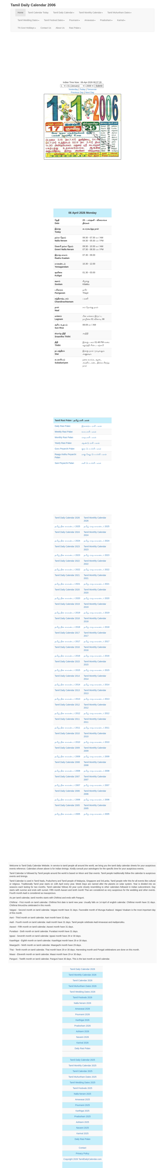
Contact (82, 1148)
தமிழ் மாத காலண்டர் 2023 (96, 555)
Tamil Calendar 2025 (82, 1071)
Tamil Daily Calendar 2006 (67, 791)
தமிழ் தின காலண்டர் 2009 (67, 756)
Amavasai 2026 (82, 1009)
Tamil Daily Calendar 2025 (82, 1060)
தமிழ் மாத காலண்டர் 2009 (96, 756)
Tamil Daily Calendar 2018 (67, 618)
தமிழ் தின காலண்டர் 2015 (67, 670)
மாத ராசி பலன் (89, 437)
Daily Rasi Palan (62, 426)
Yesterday (73, 89)
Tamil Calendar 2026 (82, 980)
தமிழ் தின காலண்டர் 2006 (67, 799)
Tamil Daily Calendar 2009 (67, 748)
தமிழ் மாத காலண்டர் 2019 (96, 612)
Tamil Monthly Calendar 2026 (82, 975)
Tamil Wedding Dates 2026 (82, 992)
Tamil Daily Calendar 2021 (67, 575)
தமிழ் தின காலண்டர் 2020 (67, 598)
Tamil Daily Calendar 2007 (67, 776)
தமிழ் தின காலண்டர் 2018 (67, 627)
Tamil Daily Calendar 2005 (67, 805)
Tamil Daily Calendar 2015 (67, 661)
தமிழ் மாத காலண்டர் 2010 (96, 742)
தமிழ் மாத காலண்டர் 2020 (96, 598)
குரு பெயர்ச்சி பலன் (91, 448)
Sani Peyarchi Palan (64, 463)
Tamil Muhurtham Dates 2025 (83, 1077)
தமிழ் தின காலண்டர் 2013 (67, 699)
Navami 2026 (82, 1037)
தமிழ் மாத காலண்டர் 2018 (96, 627)
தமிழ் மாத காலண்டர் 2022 (96, 569)
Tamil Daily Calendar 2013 (67, 690)
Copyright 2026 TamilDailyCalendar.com (83, 1159)
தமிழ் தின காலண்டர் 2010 (67, 742)
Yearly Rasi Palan (63, 443)
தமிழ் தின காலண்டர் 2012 (67, 713)
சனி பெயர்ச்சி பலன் (91, 463)
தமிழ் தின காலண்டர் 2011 (67, 728)
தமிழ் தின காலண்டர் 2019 (67, 612)
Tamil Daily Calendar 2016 (67, 647)
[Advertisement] (82, 56)
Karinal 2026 (83, 1042)
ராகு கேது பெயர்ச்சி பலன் (94, 454)
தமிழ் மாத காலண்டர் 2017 (96, 641)
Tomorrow (91, 89)
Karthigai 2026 (82, 1020)
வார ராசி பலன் (89, 431)
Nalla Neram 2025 (82, 1094)
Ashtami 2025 (82, 1122)
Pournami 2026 (82, 1014)
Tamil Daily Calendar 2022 (67, 561)
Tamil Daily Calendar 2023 (67, 546)
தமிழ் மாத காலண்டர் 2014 (96, 684)
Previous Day (77, 92)
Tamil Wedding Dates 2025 (82, 1082)
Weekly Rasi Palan (64, 431)
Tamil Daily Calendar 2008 (67, 762)
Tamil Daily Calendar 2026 (67, 517)
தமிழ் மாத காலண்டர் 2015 (96, 670)
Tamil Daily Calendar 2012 (67, 704)
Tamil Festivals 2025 (82, 1088)
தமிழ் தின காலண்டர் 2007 (67, 785)
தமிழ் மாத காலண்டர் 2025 (96, 526)
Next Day (89, 92)
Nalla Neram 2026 (82, 1003)
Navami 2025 (82, 1128)
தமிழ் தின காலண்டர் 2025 (67, 526)
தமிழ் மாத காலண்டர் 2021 (96, 584)
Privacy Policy (82, 1153)
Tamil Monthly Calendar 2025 (82, 1065)
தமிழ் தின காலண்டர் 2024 (67, 541)
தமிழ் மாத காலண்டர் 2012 (96, 713)
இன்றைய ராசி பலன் (92, 426)
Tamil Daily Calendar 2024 (67, 532)
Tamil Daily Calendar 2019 (67, 604)
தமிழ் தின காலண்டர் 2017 (67, 641)
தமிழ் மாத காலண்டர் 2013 (96, 699)
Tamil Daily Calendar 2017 (67, 633)
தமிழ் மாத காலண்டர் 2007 (96, 785)
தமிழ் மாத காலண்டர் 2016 (96, 656)
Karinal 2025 (83, 1133)
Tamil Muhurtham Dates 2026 (83, 986)
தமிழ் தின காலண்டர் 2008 (67, 771)
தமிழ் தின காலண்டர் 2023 (67, 555)
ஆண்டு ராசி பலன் (91, 443)
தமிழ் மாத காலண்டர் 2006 (96, 799)
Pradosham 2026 (82, 1026)
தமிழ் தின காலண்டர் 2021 (67, 584)
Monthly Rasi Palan (64, 437)
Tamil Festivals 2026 (82, 997)
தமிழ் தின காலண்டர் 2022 (67, 569)
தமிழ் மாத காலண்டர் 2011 (96, 728)
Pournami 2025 (82, 1105)
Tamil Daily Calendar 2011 (67, 719)
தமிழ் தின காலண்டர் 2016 (67, 656)
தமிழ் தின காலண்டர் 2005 (67, 814)
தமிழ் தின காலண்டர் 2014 (67, 684)
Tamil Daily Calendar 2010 (67, 733)
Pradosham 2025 (82, 1116)
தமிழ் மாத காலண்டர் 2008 (96, 771)
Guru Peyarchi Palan (64, 448)
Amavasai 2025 (82, 1099)
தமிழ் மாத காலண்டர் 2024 (96, 541)
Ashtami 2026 (82, 1031)
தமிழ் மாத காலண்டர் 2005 (96, 814)
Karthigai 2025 (82, 1111)
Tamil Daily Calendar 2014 (67, 676)
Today (82, 89)
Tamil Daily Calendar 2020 (67, 589)
